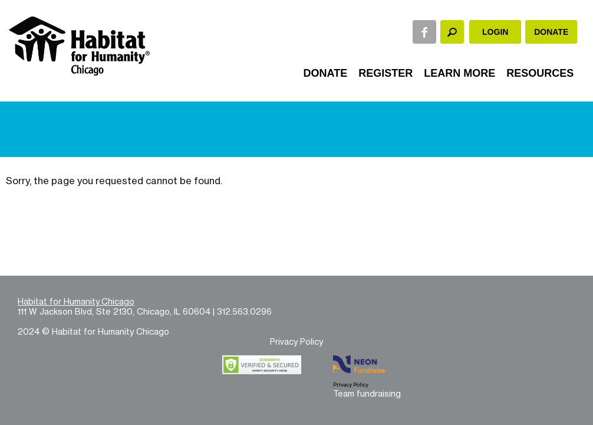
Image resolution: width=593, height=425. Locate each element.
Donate (551, 32)
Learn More (459, 73)
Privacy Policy (296, 341)
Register (385, 73)
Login (495, 32)
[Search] (452, 32)
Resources (540, 73)
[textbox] (452, 32)
